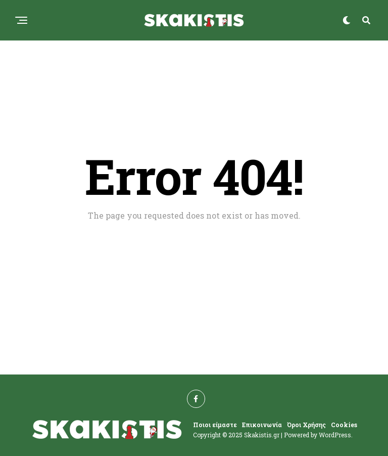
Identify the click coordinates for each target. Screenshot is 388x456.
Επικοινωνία (262, 425)
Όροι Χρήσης (306, 425)
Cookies (344, 425)
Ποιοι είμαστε (215, 425)
